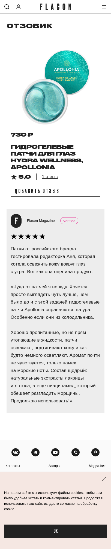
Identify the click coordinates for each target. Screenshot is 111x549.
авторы (54, 466)
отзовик (30, 26)
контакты (12, 466)
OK (55, 531)
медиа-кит (97, 466)
